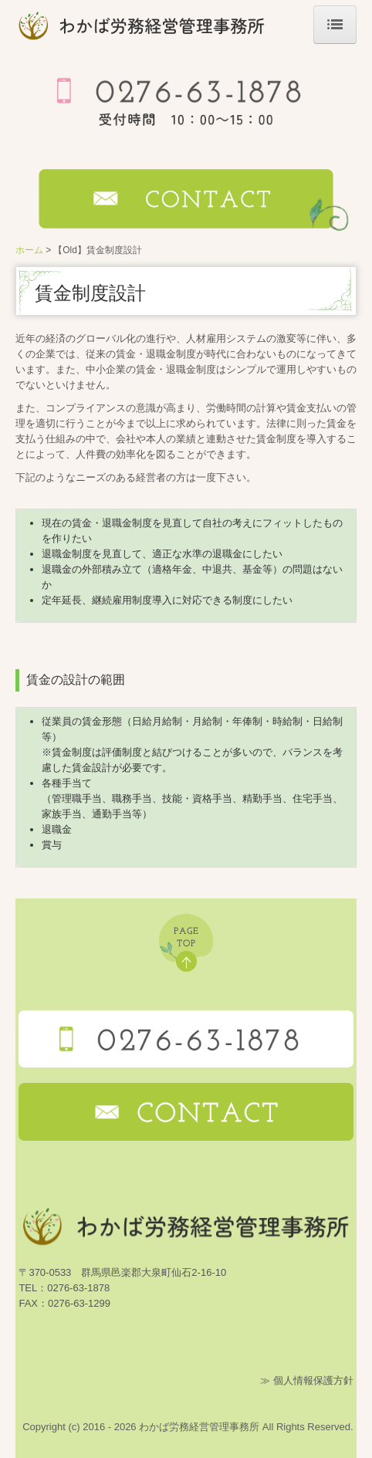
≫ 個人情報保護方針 (306, 1380)
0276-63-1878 (78, 1288)
